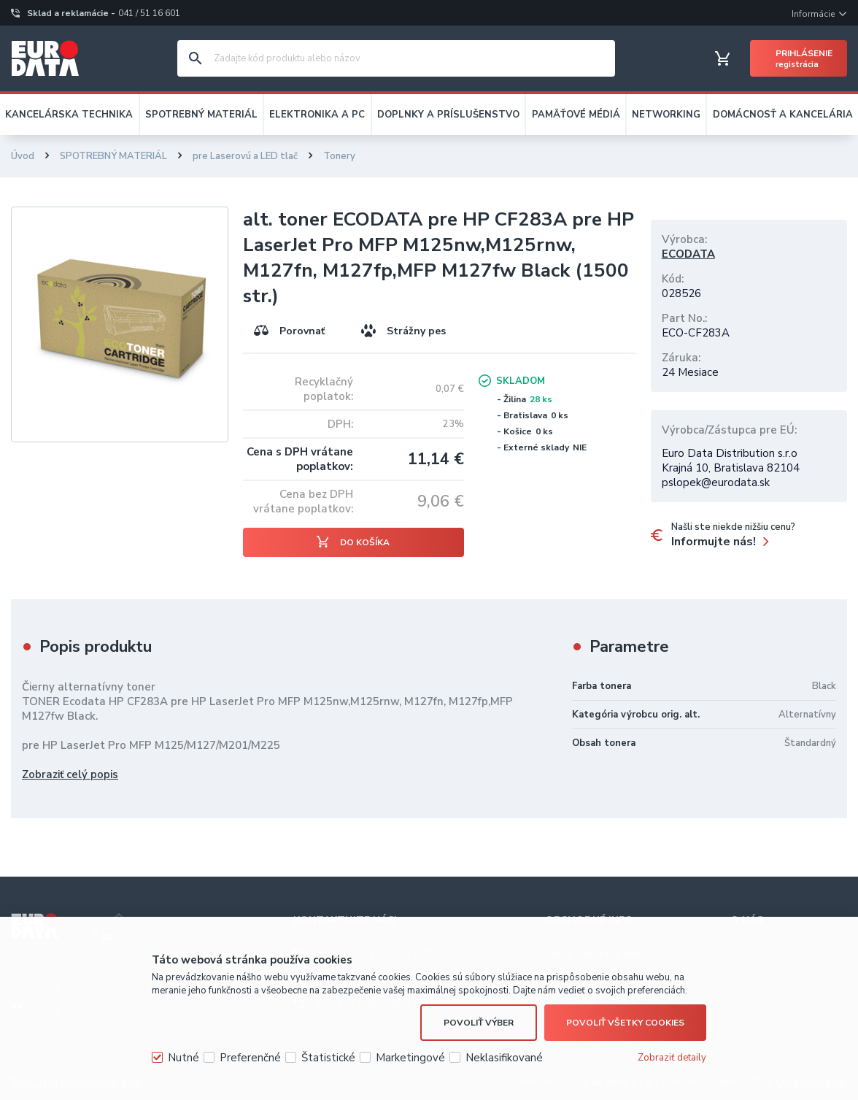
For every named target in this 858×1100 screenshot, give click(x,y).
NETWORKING (666, 114)
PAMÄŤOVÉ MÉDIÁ (576, 114)
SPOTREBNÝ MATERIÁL (201, 114)
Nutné (183, 1057)
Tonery (339, 156)
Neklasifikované (504, 1057)
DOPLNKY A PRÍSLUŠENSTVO (448, 114)
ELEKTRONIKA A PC (317, 114)
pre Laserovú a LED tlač (245, 156)
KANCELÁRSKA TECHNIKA (69, 114)
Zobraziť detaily (672, 1057)
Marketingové (410, 1057)
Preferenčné (250, 1057)
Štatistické (328, 1057)
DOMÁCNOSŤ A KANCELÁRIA (783, 114)
